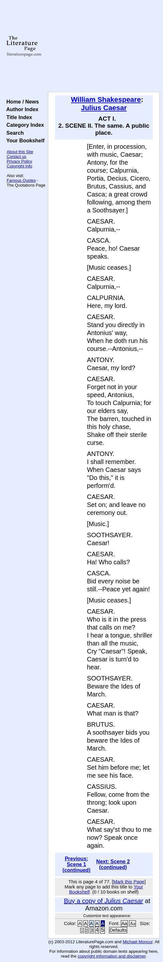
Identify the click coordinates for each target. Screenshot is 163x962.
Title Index (18, 117)
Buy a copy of (103, 900)
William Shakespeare (106, 99)
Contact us (16, 156)
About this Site (20, 151)
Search (14, 133)
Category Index (24, 125)
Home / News (21, 101)
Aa (124, 923)
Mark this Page (128, 881)
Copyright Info (19, 166)
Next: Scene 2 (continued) (113, 864)
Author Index (21, 109)
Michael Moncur (137, 941)
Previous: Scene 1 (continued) (76, 864)
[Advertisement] (103, 46)
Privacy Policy (19, 161)
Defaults (118, 930)
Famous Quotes (21, 180)
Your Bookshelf (24, 140)
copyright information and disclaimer (112, 956)
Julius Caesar (104, 108)
